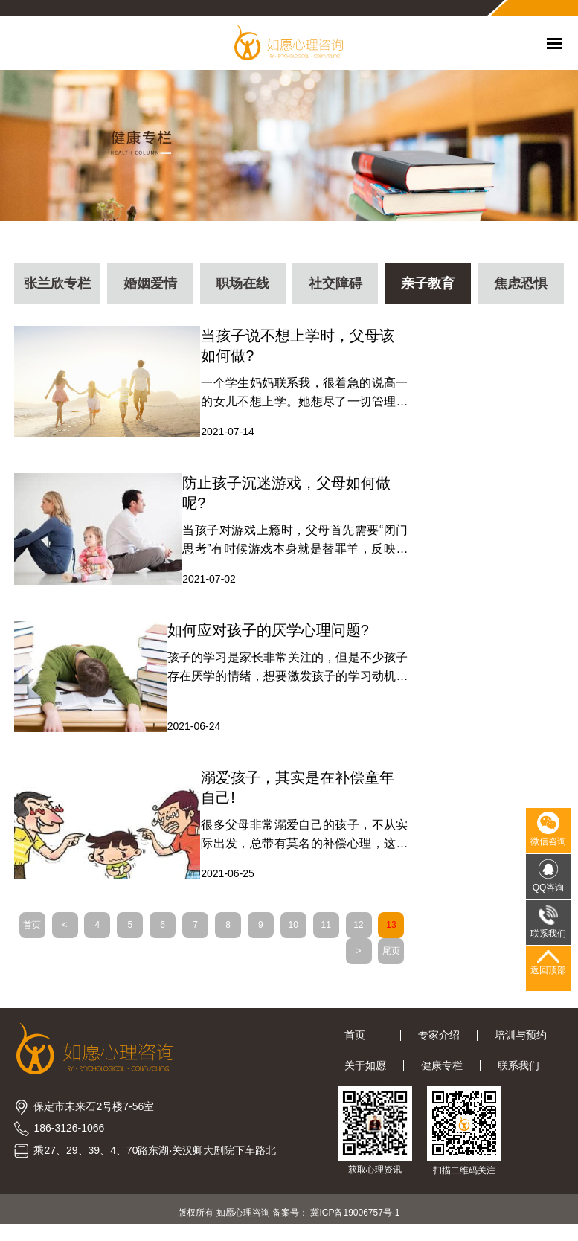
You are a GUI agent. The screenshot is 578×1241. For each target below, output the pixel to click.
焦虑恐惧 (521, 286)
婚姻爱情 (149, 286)
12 (382, 934)
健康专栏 (442, 1076)
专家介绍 (439, 1045)
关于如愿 (365, 1076)
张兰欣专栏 (57, 286)
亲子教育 (428, 286)
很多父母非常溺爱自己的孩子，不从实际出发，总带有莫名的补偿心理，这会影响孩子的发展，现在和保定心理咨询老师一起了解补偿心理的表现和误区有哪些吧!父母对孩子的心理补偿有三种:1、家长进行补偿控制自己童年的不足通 (299, 844)
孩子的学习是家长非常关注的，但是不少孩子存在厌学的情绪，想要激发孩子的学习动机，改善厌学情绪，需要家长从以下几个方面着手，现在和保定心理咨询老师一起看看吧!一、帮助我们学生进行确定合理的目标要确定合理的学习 (282, 675)
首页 (56, 934)
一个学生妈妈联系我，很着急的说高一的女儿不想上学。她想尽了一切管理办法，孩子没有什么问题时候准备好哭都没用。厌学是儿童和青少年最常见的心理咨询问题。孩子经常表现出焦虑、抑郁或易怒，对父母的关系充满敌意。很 (299, 397)
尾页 (382, 960)
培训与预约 (521, 1045)
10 (316, 934)
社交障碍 (335, 286)
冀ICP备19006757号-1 (354, 1222)
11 (349, 934)
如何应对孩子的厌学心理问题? (266, 637)
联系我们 (518, 1076)
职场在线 (242, 286)
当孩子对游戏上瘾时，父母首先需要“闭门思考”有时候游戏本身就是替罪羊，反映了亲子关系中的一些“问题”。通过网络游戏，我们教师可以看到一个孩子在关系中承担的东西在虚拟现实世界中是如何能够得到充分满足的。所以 (290, 546)
